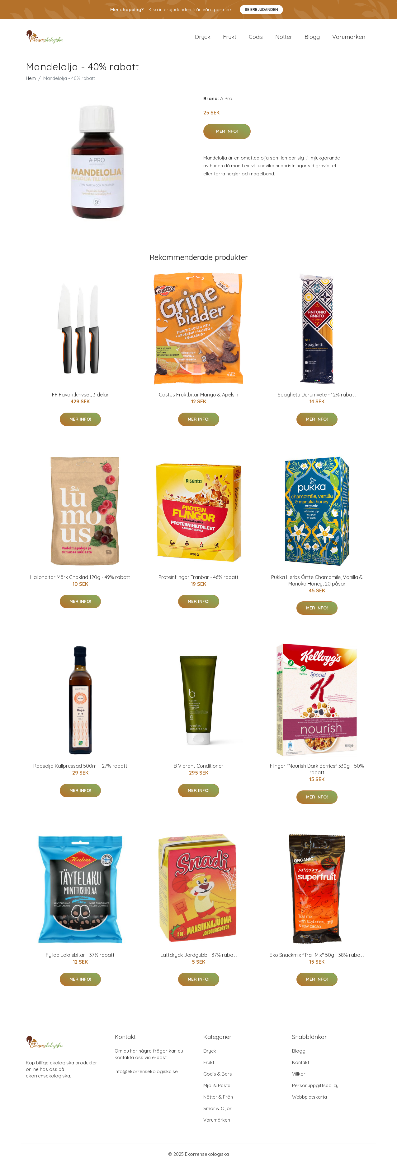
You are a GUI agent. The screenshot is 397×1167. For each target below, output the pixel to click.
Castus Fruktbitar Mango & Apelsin (198, 397)
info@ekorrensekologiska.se (146, 1074)
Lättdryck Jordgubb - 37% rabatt (198, 957)
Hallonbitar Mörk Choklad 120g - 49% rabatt (80, 579)
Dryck (202, 37)
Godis (256, 37)
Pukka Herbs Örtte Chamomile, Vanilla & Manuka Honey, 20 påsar (317, 582)
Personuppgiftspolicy (315, 1088)
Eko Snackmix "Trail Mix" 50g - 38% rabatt (317, 957)
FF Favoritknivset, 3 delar (80, 397)
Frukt (229, 37)
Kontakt (300, 1064)
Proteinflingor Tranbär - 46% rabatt (198, 579)
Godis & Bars (217, 1076)
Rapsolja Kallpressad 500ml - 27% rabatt (80, 768)
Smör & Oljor (217, 1111)
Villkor (298, 1076)
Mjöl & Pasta (216, 1088)
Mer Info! (227, 133)
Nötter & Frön (218, 1099)
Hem (31, 80)
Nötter (283, 37)
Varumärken (348, 37)
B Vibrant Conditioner (198, 768)
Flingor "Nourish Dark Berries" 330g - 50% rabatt (317, 771)
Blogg (312, 37)
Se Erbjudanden (261, 9)
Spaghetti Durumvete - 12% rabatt (317, 397)
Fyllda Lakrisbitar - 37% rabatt (80, 957)
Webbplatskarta (309, 1099)
